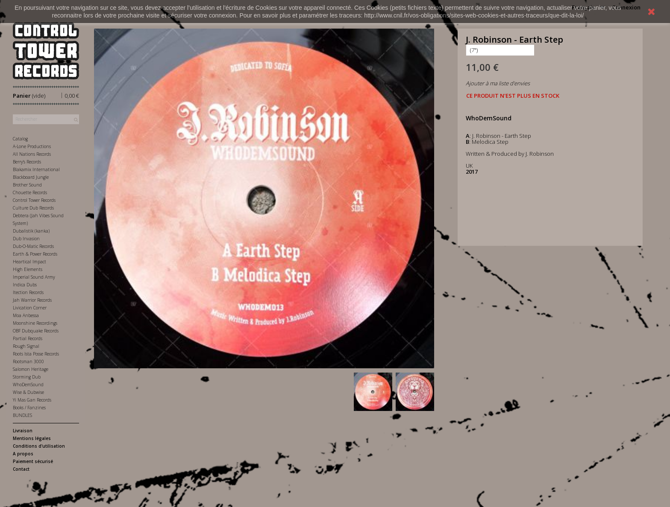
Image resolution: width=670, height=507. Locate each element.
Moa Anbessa (26, 315)
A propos (23, 454)
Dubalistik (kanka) (31, 231)
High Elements (27, 269)
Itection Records (28, 292)
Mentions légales (32, 438)
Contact (21, 469)
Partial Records (27, 338)
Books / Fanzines (29, 408)
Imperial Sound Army (34, 277)
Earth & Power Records (35, 254)
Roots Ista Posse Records (36, 354)
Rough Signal (26, 346)
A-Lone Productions (32, 146)
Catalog (20, 139)
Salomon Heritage (30, 369)
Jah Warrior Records (32, 300)
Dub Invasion (26, 239)
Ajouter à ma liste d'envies (498, 83)
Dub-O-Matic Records (33, 246)
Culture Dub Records (33, 208)
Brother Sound (27, 185)
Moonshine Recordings (35, 323)
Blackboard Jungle (31, 177)
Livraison (22, 431)
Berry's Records (27, 162)
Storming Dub (27, 377)
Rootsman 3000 (28, 361)
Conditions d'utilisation (39, 446)
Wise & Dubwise (28, 392)
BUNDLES (22, 415)
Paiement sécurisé (33, 461)
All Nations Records (32, 154)
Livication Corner (30, 308)
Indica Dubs (25, 285)
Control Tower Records (34, 200)
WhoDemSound (28, 385)
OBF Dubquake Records (36, 331)
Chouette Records (30, 192)
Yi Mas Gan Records (32, 400)
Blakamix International (36, 169)
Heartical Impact (29, 262)
